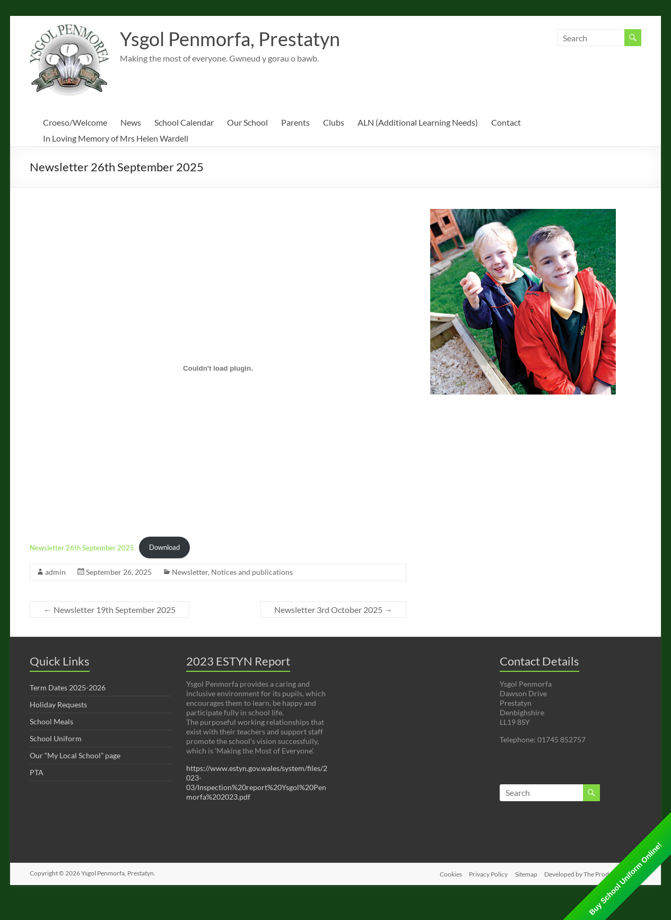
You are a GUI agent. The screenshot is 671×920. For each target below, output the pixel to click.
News (130, 122)
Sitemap (526, 873)
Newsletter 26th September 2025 (82, 547)
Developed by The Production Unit (593, 873)
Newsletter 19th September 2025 (109, 609)
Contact (506, 122)
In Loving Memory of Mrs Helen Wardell (115, 138)
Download (164, 547)
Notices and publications (252, 571)
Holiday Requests (58, 704)
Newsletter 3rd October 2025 (333, 609)
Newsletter (190, 571)
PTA (36, 772)
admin (55, 571)
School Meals (51, 721)
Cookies (448, 873)
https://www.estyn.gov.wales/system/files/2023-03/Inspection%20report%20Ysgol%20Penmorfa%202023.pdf (256, 782)
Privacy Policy (486, 873)
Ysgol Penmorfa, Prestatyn (230, 38)
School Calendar (184, 122)
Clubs (333, 122)
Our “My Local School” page (75, 755)
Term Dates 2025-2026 (68, 687)
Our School (247, 122)
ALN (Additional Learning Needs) (418, 122)
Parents (295, 122)
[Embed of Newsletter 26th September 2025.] (218, 368)
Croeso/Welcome (75, 122)
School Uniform (56, 738)
